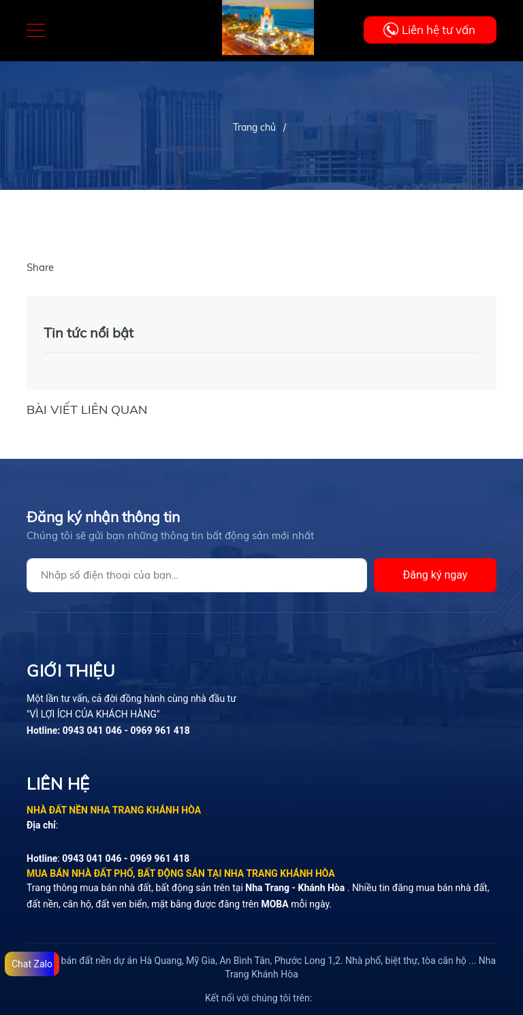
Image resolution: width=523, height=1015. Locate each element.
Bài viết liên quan (87, 409)
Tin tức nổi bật (88, 332)
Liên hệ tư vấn (438, 29)
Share (40, 267)
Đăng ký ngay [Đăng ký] (435, 574)
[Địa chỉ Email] (197, 575)
